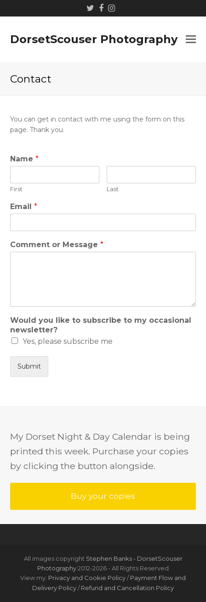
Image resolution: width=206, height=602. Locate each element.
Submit (29, 366)
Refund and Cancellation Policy (127, 587)
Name (24, 159)
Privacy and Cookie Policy (87, 577)
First (16, 189)
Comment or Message (56, 244)
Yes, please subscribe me (68, 341)
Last (113, 189)
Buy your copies (103, 496)
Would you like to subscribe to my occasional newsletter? (100, 325)
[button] (191, 39)
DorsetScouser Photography (93, 39)
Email (23, 206)
